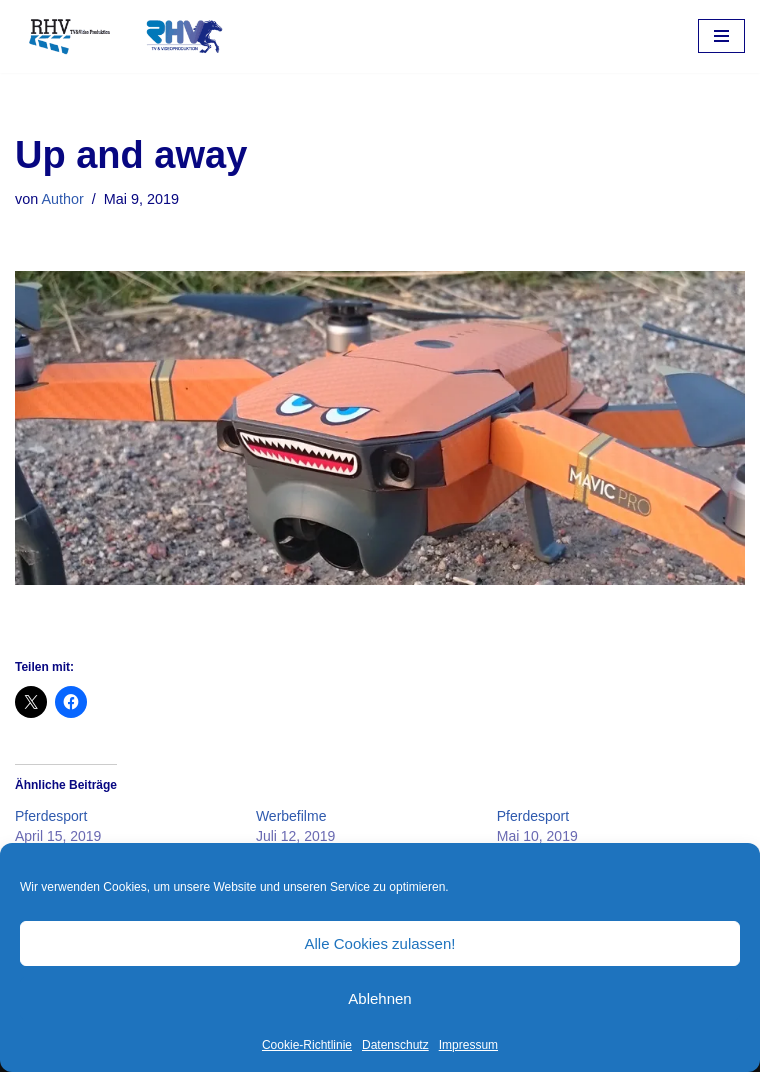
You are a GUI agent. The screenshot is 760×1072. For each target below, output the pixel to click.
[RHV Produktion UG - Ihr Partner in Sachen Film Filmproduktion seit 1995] (120, 36)
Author (62, 199)
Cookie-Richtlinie (307, 1045)
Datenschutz (395, 1045)
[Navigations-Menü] (721, 36)
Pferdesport (51, 816)
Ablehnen (379, 998)
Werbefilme (291, 816)
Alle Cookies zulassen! (380, 943)
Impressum (468, 1045)
